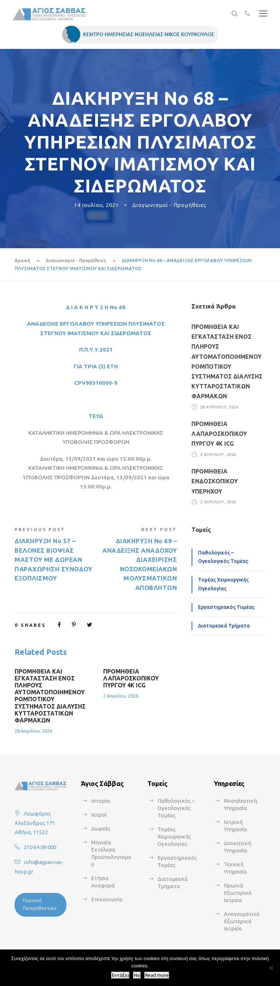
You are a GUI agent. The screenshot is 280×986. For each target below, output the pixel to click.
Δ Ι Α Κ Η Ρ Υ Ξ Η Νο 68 (95, 307)
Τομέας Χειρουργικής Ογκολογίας (223, 584)
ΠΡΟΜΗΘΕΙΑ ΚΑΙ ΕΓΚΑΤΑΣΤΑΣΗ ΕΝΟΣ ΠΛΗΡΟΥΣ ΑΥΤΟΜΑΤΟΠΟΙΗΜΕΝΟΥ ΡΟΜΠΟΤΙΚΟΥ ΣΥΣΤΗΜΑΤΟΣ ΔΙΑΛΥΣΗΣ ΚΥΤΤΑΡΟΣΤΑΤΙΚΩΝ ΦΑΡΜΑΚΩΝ (50, 696)
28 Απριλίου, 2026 (33, 730)
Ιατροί (99, 815)
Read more (156, 975)
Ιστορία (100, 801)
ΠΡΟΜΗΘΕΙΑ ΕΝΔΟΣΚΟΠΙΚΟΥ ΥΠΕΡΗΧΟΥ (214, 481)
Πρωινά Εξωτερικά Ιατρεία (238, 892)
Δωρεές (100, 828)
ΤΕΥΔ (96, 416)
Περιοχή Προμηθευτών (40, 904)
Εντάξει (120, 975)
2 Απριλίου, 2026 (120, 695)
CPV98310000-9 (95, 383)
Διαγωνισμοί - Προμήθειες (169, 205)
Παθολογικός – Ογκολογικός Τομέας (223, 557)
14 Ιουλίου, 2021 (96, 205)
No (137, 975)
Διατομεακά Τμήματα (224, 626)
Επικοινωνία (106, 899)
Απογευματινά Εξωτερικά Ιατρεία (242, 921)
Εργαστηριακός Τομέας (226, 607)
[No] (271, 967)
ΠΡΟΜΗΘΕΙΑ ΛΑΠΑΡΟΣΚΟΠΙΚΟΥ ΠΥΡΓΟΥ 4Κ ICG (131, 678)
